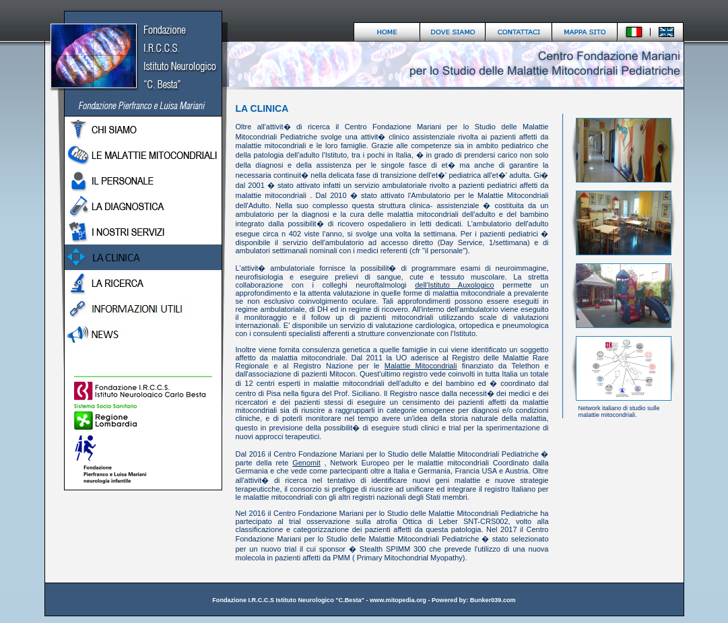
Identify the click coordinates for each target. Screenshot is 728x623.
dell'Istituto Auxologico (454, 285)
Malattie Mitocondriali (421, 366)
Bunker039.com (493, 600)
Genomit (306, 463)
